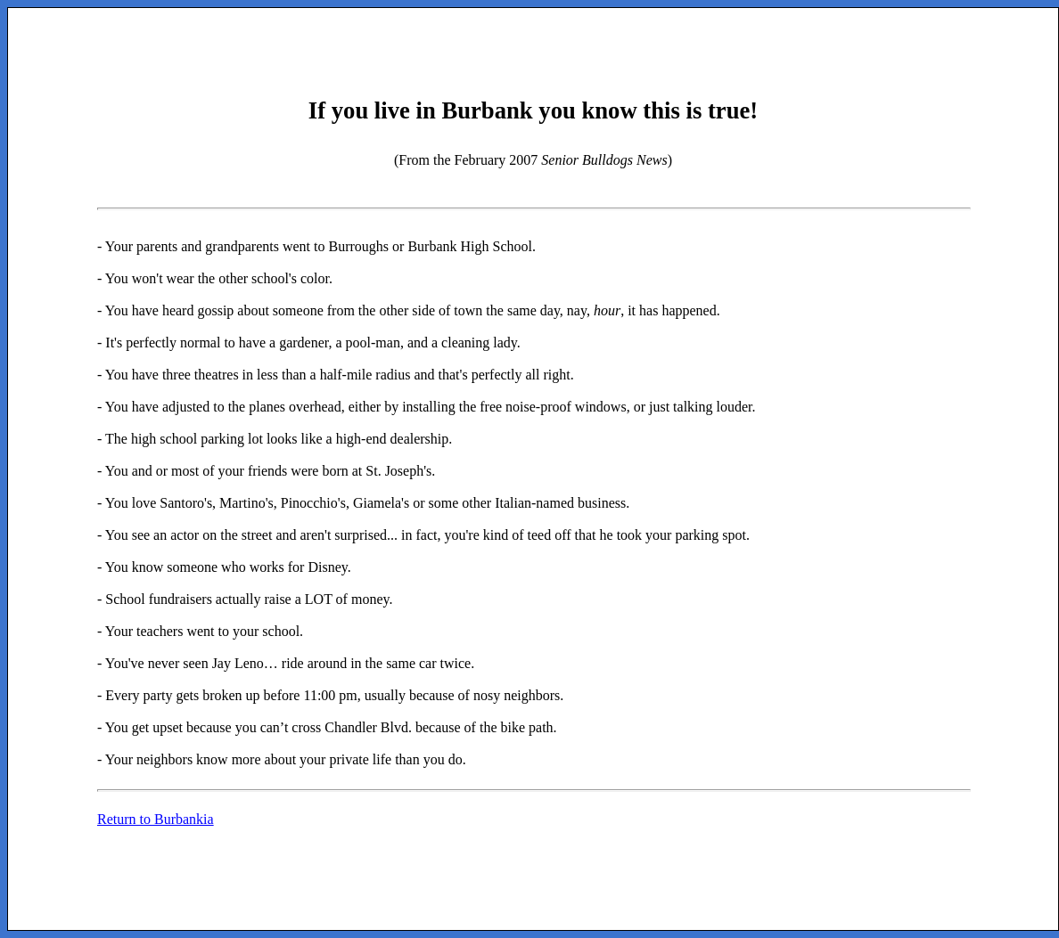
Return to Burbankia (155, 819)
